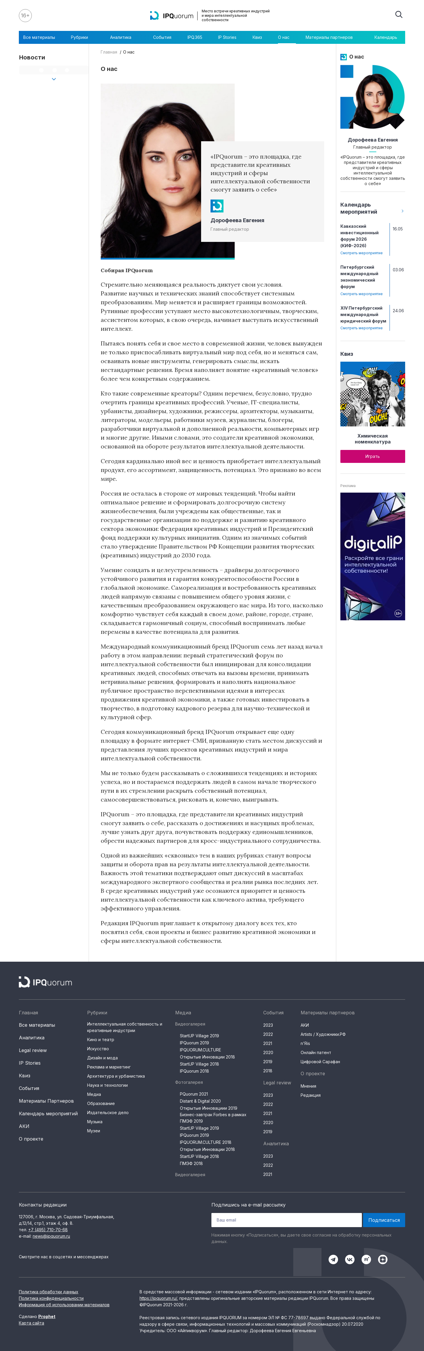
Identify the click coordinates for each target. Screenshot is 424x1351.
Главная (109, 51)
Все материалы (39, 37)
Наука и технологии (107, 1085)
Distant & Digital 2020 (200, 1101)
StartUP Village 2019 (199, 1035)
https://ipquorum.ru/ (158, 1298)
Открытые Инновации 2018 (207, 1056)
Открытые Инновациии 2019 (208, 1108)
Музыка (94, 1121)
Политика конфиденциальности (51, 1298)
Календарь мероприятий (48, 1113)
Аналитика (123, 37)
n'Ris (305, 1043)
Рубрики (82, 37)
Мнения (308, 1086)
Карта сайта (31, 1322)
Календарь (386, 37)
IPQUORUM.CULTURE (200, 1049)
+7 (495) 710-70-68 (48, 1229)
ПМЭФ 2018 (191, 1163)
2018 (267, 1070)
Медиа (94, 1094)
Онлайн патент (316, 1052)
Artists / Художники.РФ (323, 1034)
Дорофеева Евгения (237, 220)
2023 (268, 1025)
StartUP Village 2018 (199, 1063)
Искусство (98, 1048)
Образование (101, 1103)
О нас (283, 37)
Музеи (93, 1130)
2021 (267, 1043)
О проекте (31, 1139)
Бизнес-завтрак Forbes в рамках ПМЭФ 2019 (213, 1118)
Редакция (311, 1095)
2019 (267, 1061)
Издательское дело (108, 1112)
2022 (268, 1034)
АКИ (24, 1126)
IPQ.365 (195, 37)
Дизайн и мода (102, 1057)
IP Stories (227, 37)
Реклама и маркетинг (109, 1066)
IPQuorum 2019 (194, 1042)
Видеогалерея (190, 1023)
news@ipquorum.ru (51, 1236)
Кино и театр (100, 1039)
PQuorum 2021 (194, 1093)
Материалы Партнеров (46, 1101)
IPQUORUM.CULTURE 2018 (205, 1142)
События (162, 37)
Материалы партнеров (332, 37)
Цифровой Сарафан (320, 1061)
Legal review (33, 1050)
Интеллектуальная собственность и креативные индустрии (124, 1027)
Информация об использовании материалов (64, 1304)
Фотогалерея (189, 1082)
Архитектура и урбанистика (116, 1076)
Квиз (257, 37)
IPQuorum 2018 (194, 1071)
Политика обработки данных (48, 1291)
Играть (372, 456)
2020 (268, 1052)
